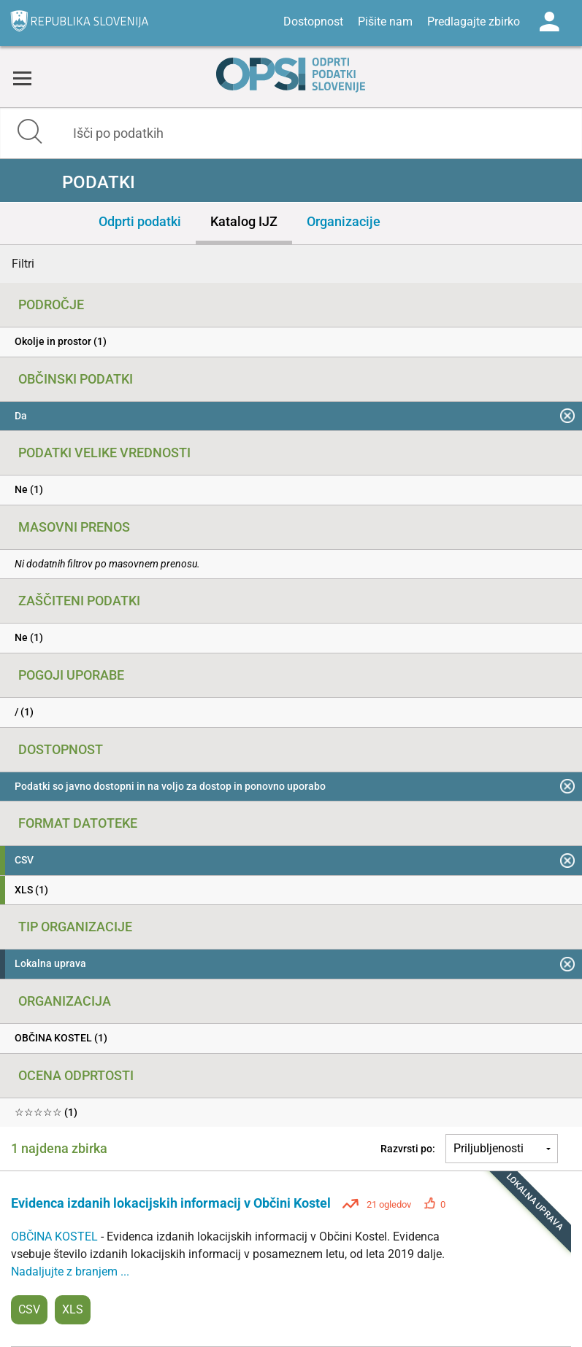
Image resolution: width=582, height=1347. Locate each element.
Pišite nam (385, 21)
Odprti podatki (140, 221)
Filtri (23, 264)
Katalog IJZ (243, 221)
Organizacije (343, 221)
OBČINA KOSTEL (56, 1236)
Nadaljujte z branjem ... (70, 1271)
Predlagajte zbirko (473, 21)
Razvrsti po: (407, 1148)
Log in (549, 22)
